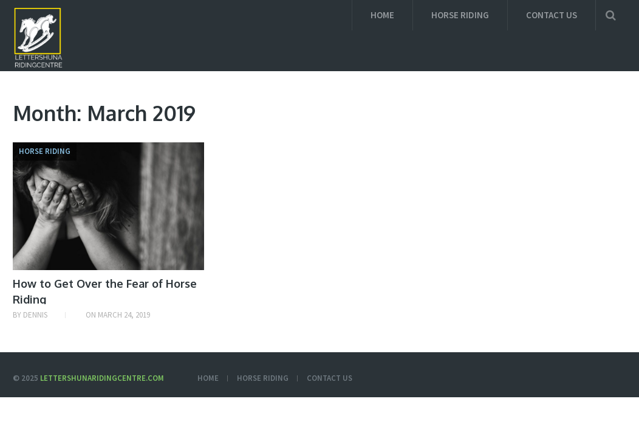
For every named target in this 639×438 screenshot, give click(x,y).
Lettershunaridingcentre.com (102, 378)
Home (382, 15)
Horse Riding (460, 15)
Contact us (551, 15)
